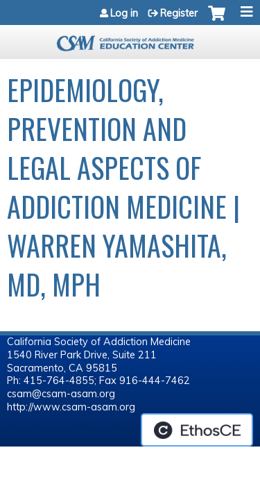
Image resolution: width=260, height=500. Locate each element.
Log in (124, 13)
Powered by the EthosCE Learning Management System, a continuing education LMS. (197, 430)
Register (179, 13)
